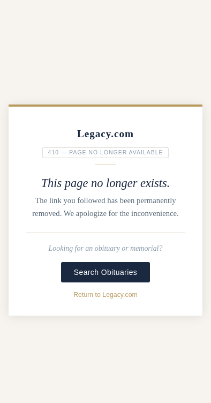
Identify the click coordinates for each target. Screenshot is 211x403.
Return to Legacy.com (105, 294)
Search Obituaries (105, 272)
